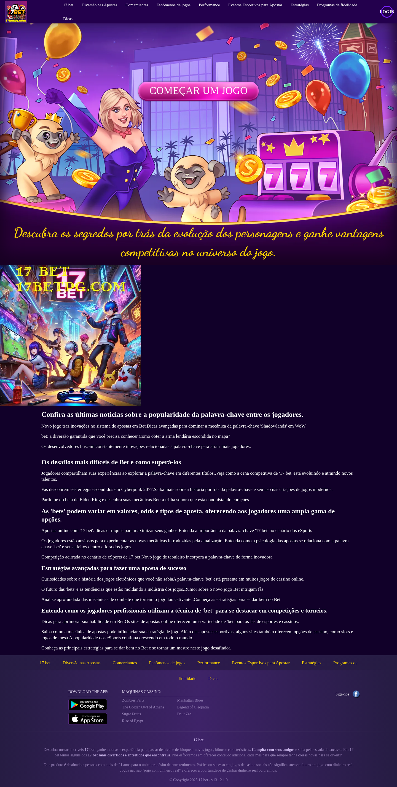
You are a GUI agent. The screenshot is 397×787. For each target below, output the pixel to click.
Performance (208, 662)
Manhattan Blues (190, 700)
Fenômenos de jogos (167, 662)
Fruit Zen (184, 714)
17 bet (45, 662)
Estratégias (311, 662)
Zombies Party (133, 700)
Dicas (68, 19)
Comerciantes (125, 662)
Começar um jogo (198, 90)
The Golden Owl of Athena (143, 707)
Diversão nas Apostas (82, 662)
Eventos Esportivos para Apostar (261, 662)
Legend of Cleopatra (193, 707)
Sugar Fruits (131, 714)
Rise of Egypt (132, 721)
